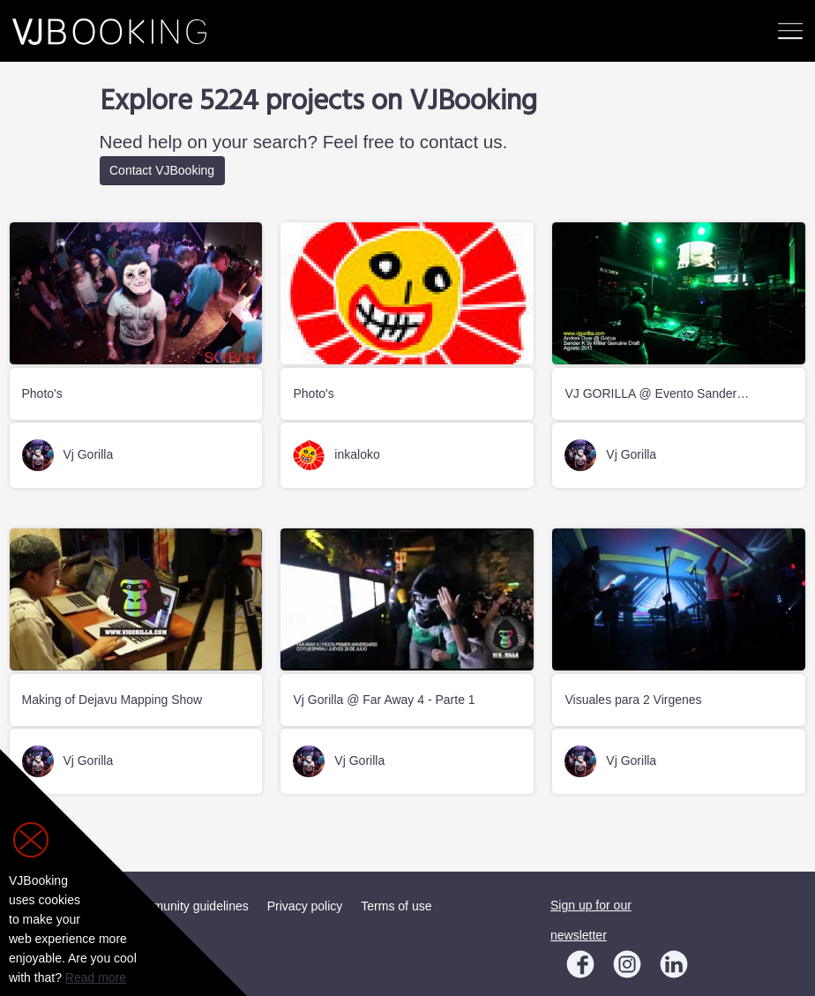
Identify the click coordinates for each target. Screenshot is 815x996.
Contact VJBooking (161, 170)
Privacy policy (305, 906)
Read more (95, 977)
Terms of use (396, 906)
